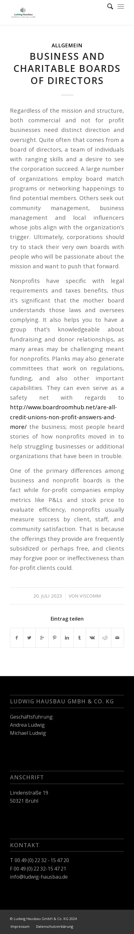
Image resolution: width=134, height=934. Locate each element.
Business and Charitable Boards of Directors (67, 68)
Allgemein (67, 45)
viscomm (90, 596)
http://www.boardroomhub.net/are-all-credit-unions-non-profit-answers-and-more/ (63, 416)
